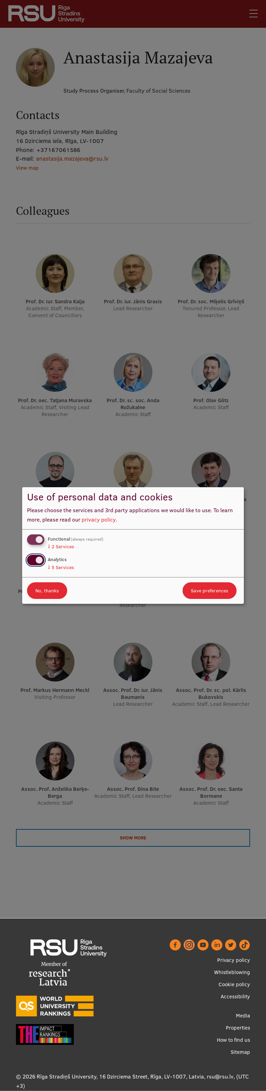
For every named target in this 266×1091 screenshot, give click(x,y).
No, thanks (47, 590)
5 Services (61, 567)
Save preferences (209, 590)
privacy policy (99, 519)
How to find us (233, 1039)
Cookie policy (234, 984)
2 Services (61, 546)
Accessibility (235, 996)
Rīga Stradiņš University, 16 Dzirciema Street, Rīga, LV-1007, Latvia (120, 1076)
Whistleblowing (232, 972)
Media (243, 1015)
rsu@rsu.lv (220, 1076)
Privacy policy (233, 960)
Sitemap (240, 1052)
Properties (238, 1027)
